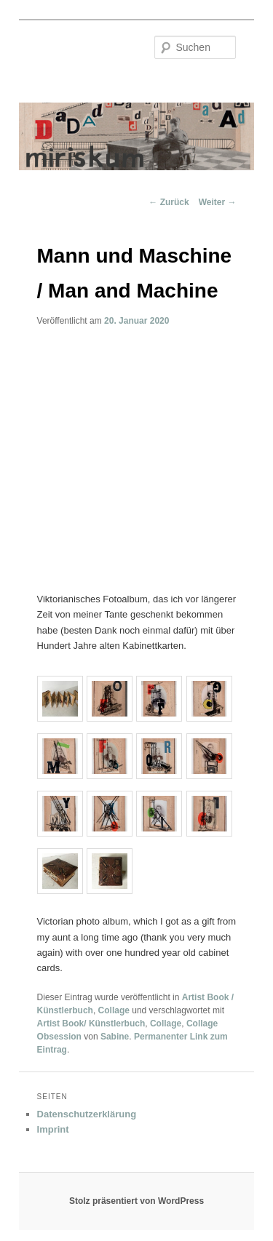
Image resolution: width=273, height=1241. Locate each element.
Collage (114, 1010)
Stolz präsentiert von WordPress (136, 1201)
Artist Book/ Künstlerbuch (91, 1023)
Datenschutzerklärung (87, 1114)
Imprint (53, 1129)
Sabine (114, 1036)
